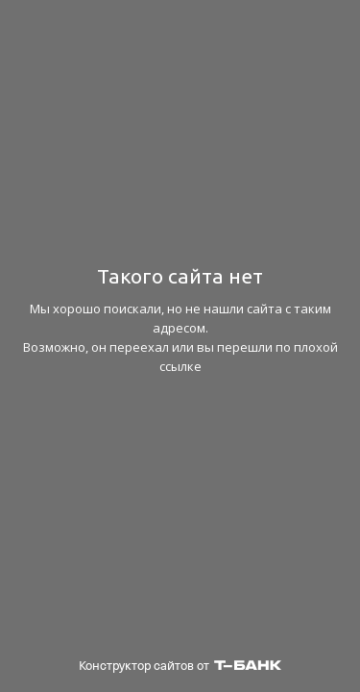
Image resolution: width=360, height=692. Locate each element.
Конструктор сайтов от (180, 665)
